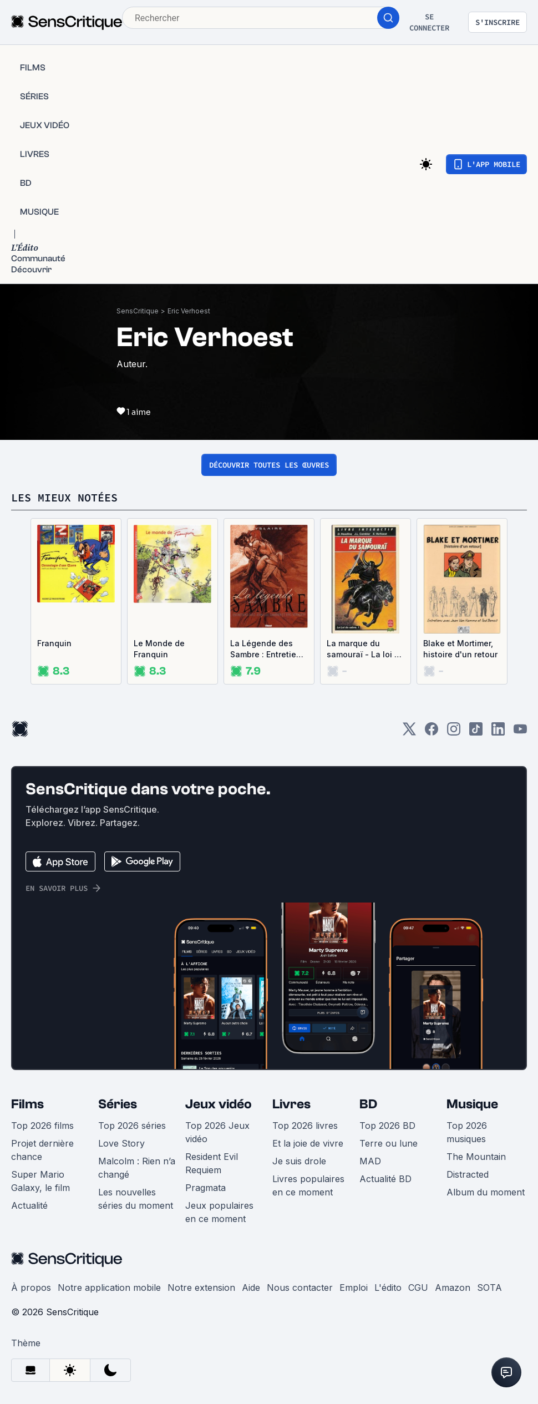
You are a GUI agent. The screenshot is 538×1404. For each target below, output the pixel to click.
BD (368, 1104)
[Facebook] (431, 732)
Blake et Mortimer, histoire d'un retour (460, 648)
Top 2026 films (42, 1125)
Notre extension (201, 1287)
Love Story (121, 1143)
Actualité (29, 1205)
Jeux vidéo (218, 1104)
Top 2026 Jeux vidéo (217, 1132)
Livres (291, 1104)
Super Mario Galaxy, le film (40, 1181)
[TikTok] (476, 732)
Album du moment (485, 1192)
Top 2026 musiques (466, 1132)
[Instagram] (453, 732)
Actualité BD (385, 1178)
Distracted (467, 1174)
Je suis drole (299, 1161)
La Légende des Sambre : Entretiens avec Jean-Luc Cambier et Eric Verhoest (268, 649)
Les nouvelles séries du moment (135, 1199)
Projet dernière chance (42, 1150)
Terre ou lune (388, 1143)
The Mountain (476, 1156)
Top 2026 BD (387, 1125)
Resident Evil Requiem (211, 1163)
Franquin (54, 643)
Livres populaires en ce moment (308, 1185)
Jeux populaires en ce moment (219, 1212)
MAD (370, 1161)
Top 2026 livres (305, 1125)
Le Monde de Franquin (159, 648)
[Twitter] (409, 732)
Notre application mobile (109, 1287)
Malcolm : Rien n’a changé (136, 1167)
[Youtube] (520, 732)
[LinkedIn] (498, 732)
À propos (31, 1287)
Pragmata (205, 1187)
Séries (117, 1104)
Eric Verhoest (189, 311)
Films (27, 1104)
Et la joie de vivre (307, 1143)
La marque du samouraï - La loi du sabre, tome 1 (365, 649)
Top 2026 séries (132, 1125)
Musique (472, 1104)
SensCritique (137, 311)
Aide (251, 1287)
